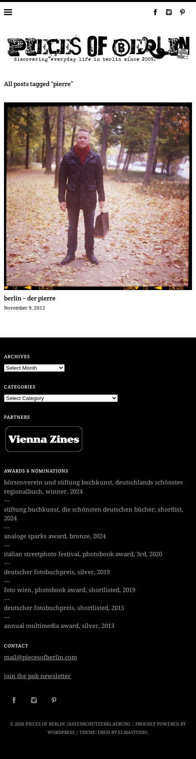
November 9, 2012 (24, 308)
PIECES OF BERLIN (45, 724)
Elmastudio (132, 732)
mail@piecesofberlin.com (40, 657)
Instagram (165, 12)
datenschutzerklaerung (99, 724)
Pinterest (179, 12)
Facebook (152, 12)
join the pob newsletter (37, 676)
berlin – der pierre (29, 298)
